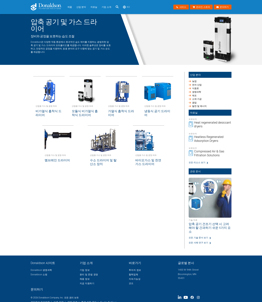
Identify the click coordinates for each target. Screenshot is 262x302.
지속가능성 (135, 279)
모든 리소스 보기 (197, 162)
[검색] (117, 7)
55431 (181, 278)
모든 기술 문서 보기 (198, 237)
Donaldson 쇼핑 (39, 274)
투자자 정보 (135, 270)
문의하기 (37, 289)
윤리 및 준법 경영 (89, 274)
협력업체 (133, 274)
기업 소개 (106, 7)
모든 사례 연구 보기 (198, 242)
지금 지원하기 (87, 283)
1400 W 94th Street (188, 269)
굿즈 (131, 283)
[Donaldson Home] (48, 7)
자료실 (93, 7)
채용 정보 (85, 279)
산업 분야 (81, 7)
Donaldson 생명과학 (41, 270)
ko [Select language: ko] (126, 7)
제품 (69, 7)
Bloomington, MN (187, 274)
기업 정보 (85, 270)
